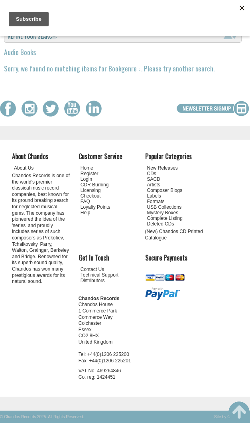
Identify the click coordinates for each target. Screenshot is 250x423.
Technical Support (99, 275)
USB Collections (164, 207)
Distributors (93, 280)
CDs (151, 173)
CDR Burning (95, 185)
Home (87, 168)
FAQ (85, 201)
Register (89, 173)
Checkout (91, 196)
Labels (154, 196)
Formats (156, 201)
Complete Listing (165, 218)
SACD (153, 179)
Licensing (91, 190)
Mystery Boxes (163, 212)
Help (86, 212)
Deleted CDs (160, 224)
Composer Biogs (165, 190)
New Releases (162, 168)
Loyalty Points (95, 207)
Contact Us (92, 269)
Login (86, 179)
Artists (153, 185)
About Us (23, 168)
